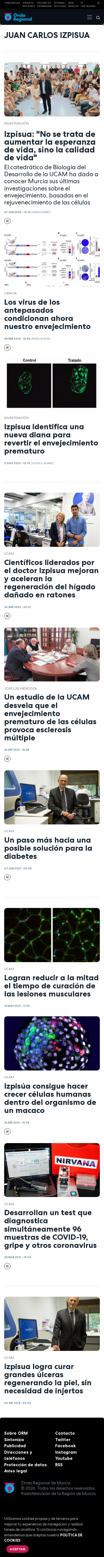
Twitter (62, 1439)
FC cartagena (87, 4)
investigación (16, 123)
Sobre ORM (16, 1433)
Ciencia (10, 293)
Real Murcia (73, 4)
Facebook (65, 1445)
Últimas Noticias (60, 4)
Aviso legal (15, 1470)
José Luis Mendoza (20, 688)
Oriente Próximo (28, 4)
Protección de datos (25, 1464)
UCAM (9, 553)
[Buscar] (96, 17)
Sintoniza (14, 1439)
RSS (59, 1464)
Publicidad (15, 1445)
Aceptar (17, 1549)
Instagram (66, 1452)
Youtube (64, 1458)
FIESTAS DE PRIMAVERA (44, 4)
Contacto (65, 1433)
